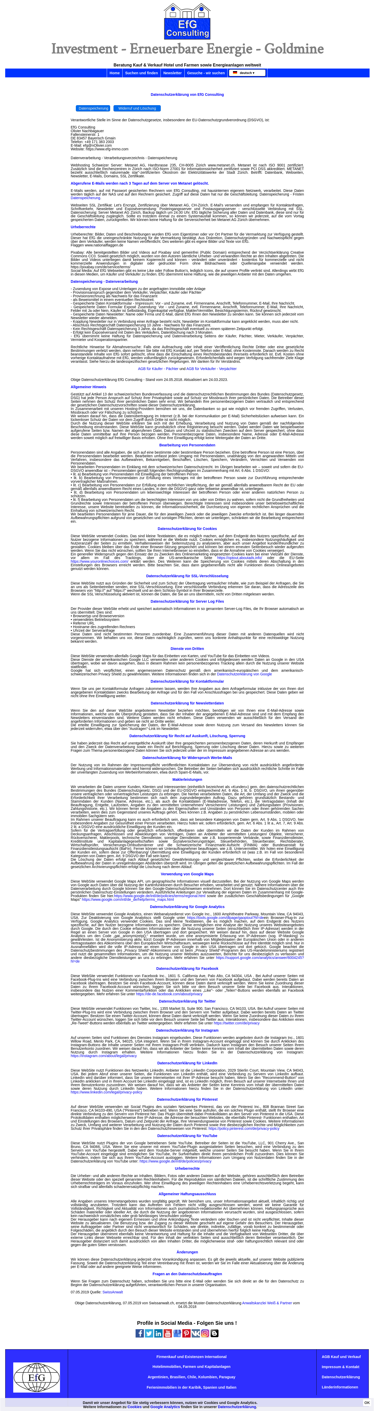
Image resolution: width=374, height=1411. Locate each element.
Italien (231, 1387)
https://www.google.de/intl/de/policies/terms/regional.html (159, 896)
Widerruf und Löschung (137, 108)
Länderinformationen (340, 1387)
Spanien (210, 1387)
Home (115, 73)
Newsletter (172, 73)
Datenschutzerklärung (341, 1377)
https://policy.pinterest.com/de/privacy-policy (244, 1128)
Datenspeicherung (93, 108)
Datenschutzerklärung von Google (244, 674)
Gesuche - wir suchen (206, 73)
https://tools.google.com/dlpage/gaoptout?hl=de (225, 918)
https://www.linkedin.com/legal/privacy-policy (106, 1092)
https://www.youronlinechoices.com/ (99, 561)
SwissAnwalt (112, 1292)
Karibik (195, 1387)
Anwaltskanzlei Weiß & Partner (267, 1303)
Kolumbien (207, 1377)
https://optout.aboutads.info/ (239, 558)
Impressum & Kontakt (340, 1367)
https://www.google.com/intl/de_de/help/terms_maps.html (128, 899)
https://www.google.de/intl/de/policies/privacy (175, 1161)
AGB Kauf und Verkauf (341, 1357)
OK (367, 1403)
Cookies (135, 1407)
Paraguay (227, 1377)
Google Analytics (165, 1407)
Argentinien (158, 1377)
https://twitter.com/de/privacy (237, 1023)
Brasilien (177, 1377)
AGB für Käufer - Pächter (158, 369)
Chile (191, 1377)
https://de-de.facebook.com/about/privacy (169, 994)
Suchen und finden (141, 73)
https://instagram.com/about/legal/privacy (104, 1056)
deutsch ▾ (243, 73)
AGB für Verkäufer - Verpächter (211, 369)
